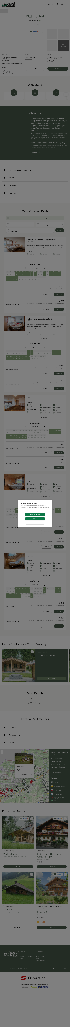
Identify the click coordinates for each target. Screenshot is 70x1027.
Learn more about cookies (26, 512)
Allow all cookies (27, 516)
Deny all (42, 516)
